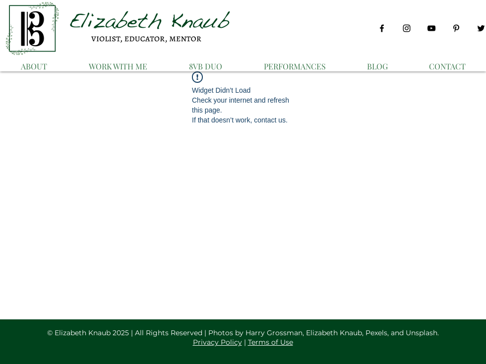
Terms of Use (270, 342)
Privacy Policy (217, 342)
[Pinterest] (456, 28)
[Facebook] (382, 28)
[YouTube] (431, 28)
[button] (118, 62)
